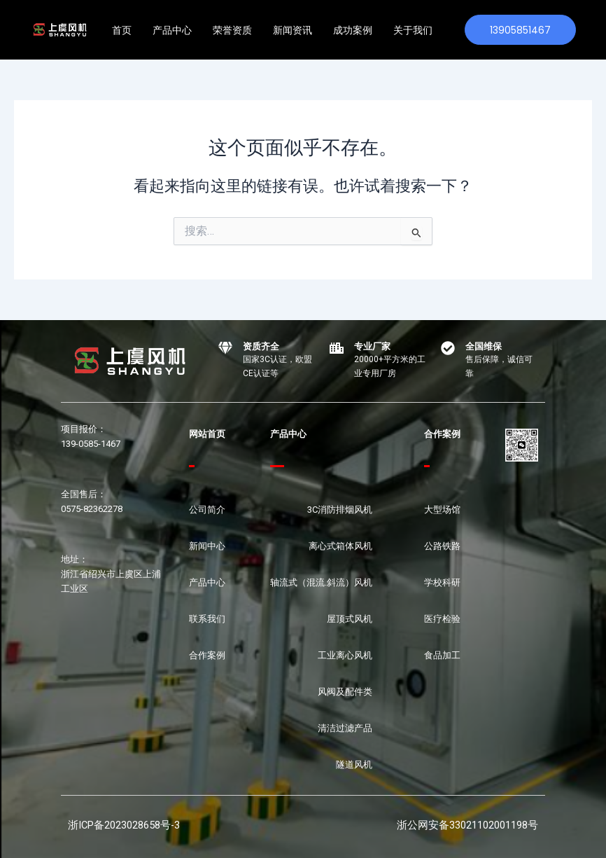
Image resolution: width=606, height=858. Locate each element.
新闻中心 (207, 546)
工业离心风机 (345, 655)
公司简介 (207, 509)
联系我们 (207, 619)
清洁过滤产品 (345, 728)
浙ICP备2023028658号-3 (124, 825)
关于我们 (412, 30)
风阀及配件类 (345, 691)
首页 (122, 30)
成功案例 (352, 30)
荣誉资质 (232, 30)
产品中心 (172, 30)
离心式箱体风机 (340, 546)
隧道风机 (354, 764)
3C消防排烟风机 (339, 509)
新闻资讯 (292, 30)
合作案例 (207, 655)
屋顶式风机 (349, 619)
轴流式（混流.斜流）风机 (321, 582)
